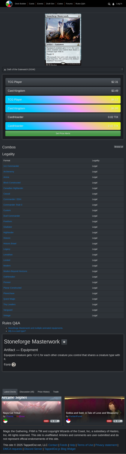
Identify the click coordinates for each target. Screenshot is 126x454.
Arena (6, 177)
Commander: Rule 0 (12, 205)
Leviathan (8, 254)
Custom (7, 210)
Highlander (8, 232)
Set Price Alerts (63, 133)
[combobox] (63, 69)
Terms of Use (85, 445)
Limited (6, 260)
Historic (6, 238)
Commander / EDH (12, 199)
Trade (56, 392)
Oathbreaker (9, 277)
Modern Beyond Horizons (15, 271)
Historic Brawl (9, 243)
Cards (31, 4)
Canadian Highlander (13, 188)
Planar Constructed (12, 288)
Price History (44, 392)
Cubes (60, 4)
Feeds (63, 445)
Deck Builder (20, 4)
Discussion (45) (27, 392)
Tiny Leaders (9, 304)
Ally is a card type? (17, 331)
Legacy (6, 249)
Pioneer (7, 282)
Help (72, 445)
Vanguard (7, 310)
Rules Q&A (80, 4)
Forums (69, 4)
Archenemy (8, 171)
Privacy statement (106, 445)
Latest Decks (10, 392)
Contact (53, 445)
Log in (119, 3)
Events (40, 4)
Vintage (6, 315)
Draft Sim (50, 4)
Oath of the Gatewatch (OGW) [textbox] (19, 69)
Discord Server (33, 448)
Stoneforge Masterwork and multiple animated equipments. (35, 328)
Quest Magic (9, 299)
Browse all (119, 147)
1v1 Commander (11, 166)
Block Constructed (12, 182)
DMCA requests (12, 448)
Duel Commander (11, 216)
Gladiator (7, 227)
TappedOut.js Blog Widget (59, 448)
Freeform (7, 221)
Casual (6, 194)
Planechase (8, 293)
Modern (6, 265)
